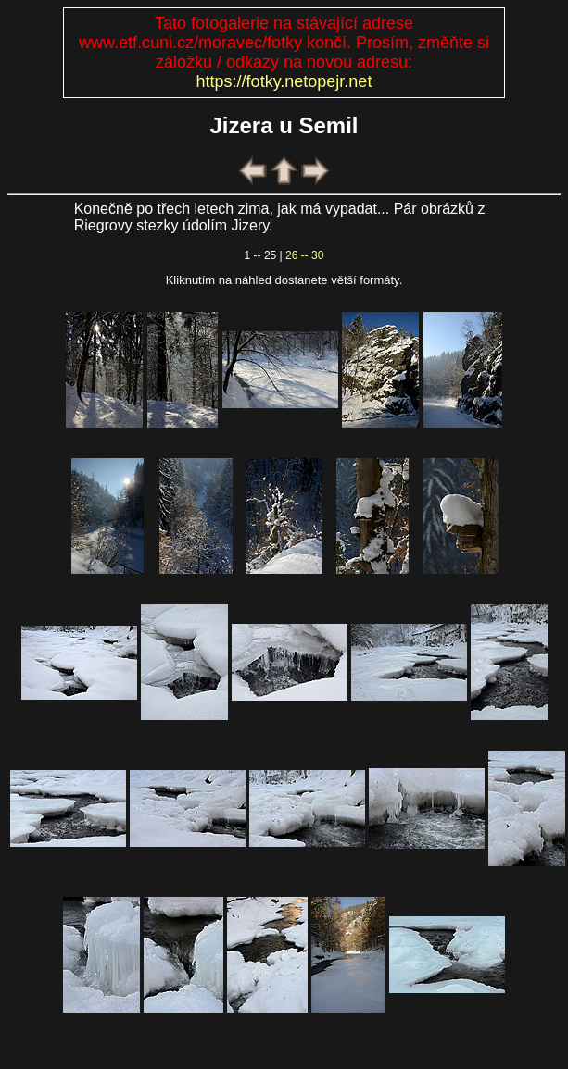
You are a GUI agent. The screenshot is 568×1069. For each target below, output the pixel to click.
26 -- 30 (304, 255)
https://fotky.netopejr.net (284, 81)
